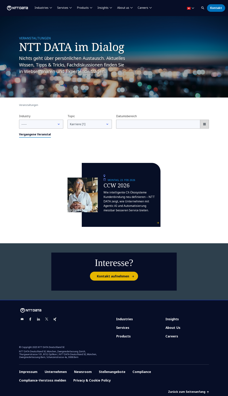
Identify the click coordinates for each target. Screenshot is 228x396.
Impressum (28, 372)
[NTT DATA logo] (14, 8)
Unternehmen (56, 372)
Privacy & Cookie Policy (92, 380)
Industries (124, 319)
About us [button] (123, 8)
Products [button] (83, 8)
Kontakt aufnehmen (117, 276)
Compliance (142, 372)
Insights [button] (102, 8)
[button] (203, 7)
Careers (171, 336)
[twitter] (47, 319)
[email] (22, 319)
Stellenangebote (112, 372)
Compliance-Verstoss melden (42, 380)
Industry (24, 116)
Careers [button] (143, 8)
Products (123, 336)
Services (122, 327)
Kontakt (216, 8)
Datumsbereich (126, 116)
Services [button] (62, 8)
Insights (172, 319)
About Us (172, 327)
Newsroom (83, 372)
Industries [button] (41, 8)
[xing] (55, 319)
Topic (71, 116)
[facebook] (30, 319)
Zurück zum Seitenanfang (188, 392)
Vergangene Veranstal (35, 134)
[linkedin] (38, 319)
